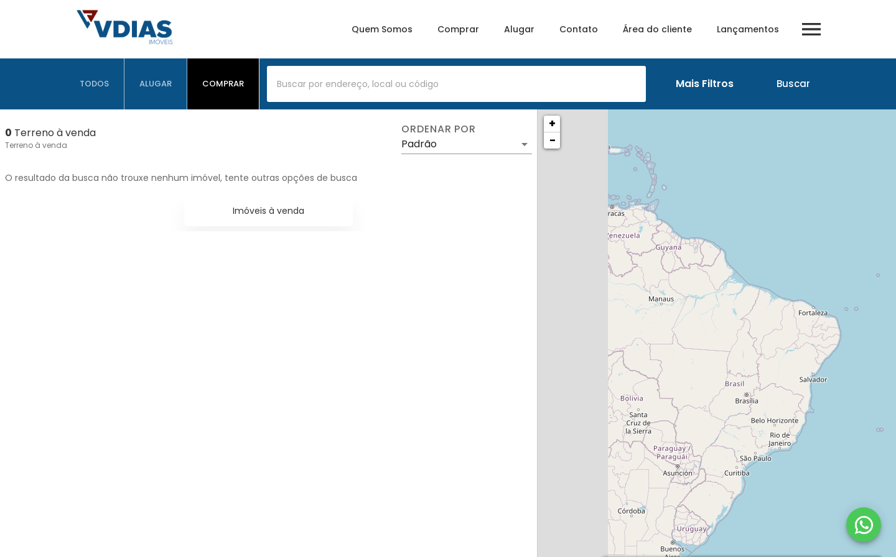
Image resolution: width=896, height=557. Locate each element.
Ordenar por (438, 129)
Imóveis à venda (268, 211)
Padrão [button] (419, 144)
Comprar (458, 29)
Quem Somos (382, 29)
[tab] (94, 83)
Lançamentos (748, 29)
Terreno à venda (36, 145)
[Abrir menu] (811, 29)
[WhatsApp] (863, 524)
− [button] (552, 140)
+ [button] (552, 123)
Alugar (519, 29)
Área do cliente (657, 29)
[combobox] (456, 84)
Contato (578, 29)
